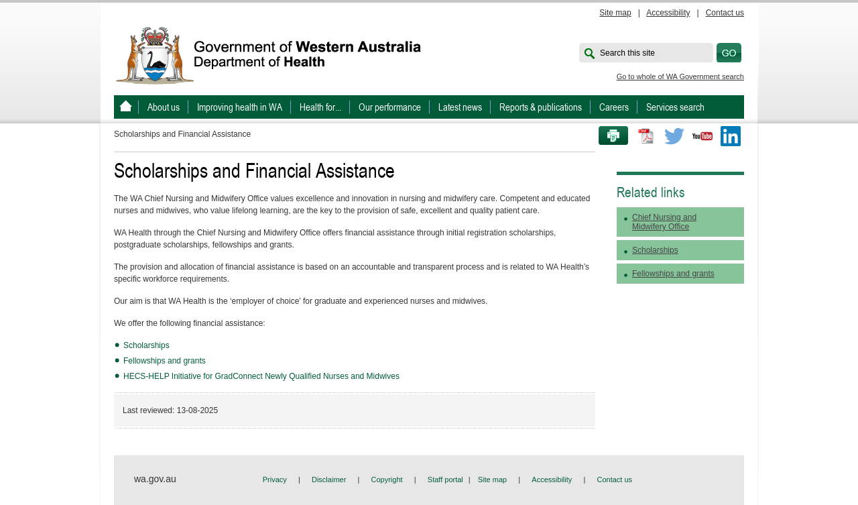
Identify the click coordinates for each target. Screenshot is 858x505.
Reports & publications (540, 107)
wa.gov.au (155, 478)
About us (163, 107)
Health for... (320, 107)
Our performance (390, 107)
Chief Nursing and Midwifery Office (664, 222)
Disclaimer (329, 479)
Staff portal (445, 479)
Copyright (387, 479)
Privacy (275, 479)
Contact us (725, 12)
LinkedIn (731, 136)
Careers (614, 107)
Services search (675, 107)
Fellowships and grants (164, 361)
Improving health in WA (239, 107)
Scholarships (146, 345)
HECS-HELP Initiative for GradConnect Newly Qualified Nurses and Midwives (262, 376)
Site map (615, 12)
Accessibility (668, 12)
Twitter (674, 136)
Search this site (627, 53)
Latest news (460, 107)
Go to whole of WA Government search (680, 76)
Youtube (702, 136)
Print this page (609, 136)
